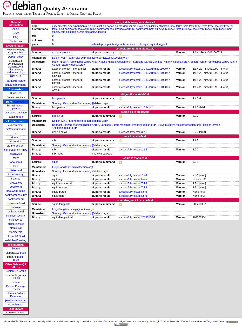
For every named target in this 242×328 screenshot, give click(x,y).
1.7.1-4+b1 (147, 107)
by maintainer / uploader (15, 107)
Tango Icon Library (215, 321)
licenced (24, 321)
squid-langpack (159, 44)
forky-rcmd (16, 162)
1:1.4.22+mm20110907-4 (155, 68)
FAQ (15, 37)
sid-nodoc (15, 141)
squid (146, 44)
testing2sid (16, 153)
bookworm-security (16, 195)
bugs (23, 252)
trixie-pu (15, 178)
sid (15, 133)
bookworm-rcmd (16, 191)
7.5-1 (144, 175)
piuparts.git (154, 321)
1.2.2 (144, 149)
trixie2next (16, 182)
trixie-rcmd (16, 170)
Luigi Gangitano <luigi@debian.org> (73, 167)
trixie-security (15, 174)
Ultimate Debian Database (16, 295)
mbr (140, 44)
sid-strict (16, 137)
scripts (10, 72)
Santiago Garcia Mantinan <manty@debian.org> (161, 61)
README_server (16, 80)
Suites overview (16, 97)
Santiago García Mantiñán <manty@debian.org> (80, 103)
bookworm (16, 186)
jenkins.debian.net (15, 300)
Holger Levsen (125, 321)
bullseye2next (16, 224)
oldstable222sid (16, 236)
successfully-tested (130, 68)
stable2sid (19, 101)
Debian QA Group (16, 271)
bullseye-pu (15, 219)
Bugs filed (15, 93)
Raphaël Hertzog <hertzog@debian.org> (75, 125)
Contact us (16, 41)
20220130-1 (148, 217)
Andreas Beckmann (105, 321)
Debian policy (16, 56)
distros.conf (15, 69)
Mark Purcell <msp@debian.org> (71, 61)
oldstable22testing (15, 240)
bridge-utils (118, 44)
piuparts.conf (15, 66)
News (16, 33)
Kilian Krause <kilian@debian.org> (112, 61)
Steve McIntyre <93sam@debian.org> (180, 125)
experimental (15, 125)
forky (16, 158)
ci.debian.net (15, 304)
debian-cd (131, 44)
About (15, 29)
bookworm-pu (16, 199)
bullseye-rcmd (16, 211)
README (15, 76)
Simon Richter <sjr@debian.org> (209, 61)
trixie (16, 166)
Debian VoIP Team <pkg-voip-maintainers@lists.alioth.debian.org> (90, 57)
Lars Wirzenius (62, 321)
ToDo (16, 259)
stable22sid (15, 232)
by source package (16, 112)
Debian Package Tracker (15, 288)
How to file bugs (16, 49)
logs (22, 72)
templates (19, 52)
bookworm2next (16, 203)
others (140, 321)
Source (16, 248)
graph (19, 116)
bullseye (15, 207)
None (144, 179)
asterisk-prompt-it (101, 44)
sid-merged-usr (16, 145)
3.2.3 (144, 132)
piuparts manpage (15, 84)
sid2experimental (16, 129)
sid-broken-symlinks (15, 149)
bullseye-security (15, 215)
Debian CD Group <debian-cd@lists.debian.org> (80, 120)
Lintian (16, 282)
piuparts (8, 321)
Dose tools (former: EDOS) (16, 276)
